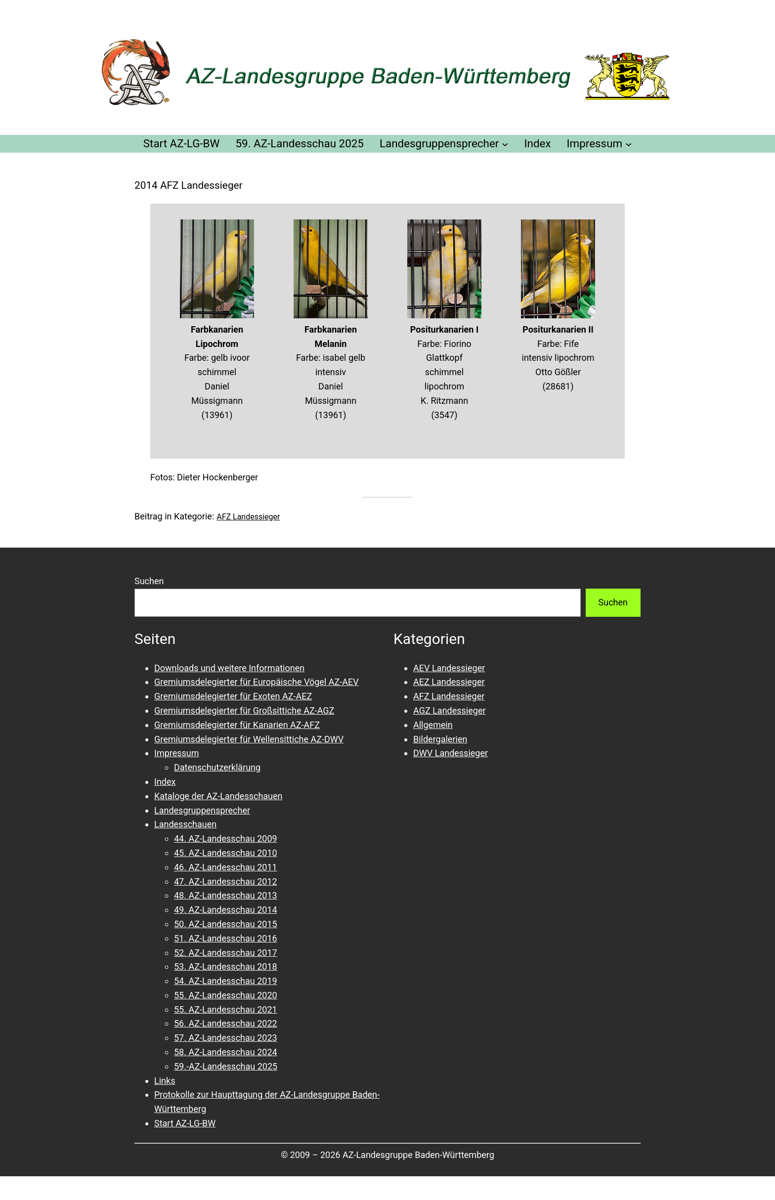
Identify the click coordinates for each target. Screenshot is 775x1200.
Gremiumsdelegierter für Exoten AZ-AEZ (233, 696)
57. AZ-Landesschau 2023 (225, 1037)
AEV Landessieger (449, 668)
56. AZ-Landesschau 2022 (225, 1023)
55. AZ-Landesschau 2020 (225, 995)
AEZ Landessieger (449, 682)
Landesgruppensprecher (202, 810)
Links (164, 1080)
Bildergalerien (440, 739)
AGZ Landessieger (449, 710)
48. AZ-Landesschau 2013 (225, 895)
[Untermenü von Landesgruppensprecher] (505, 143)
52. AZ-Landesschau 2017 (225, 952)
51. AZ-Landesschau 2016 (225, 938)
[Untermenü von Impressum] (628, 143)
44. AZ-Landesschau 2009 (225, 838)
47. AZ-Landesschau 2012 (225, 881)
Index (164, 781)
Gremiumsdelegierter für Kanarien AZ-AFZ (237, 725)
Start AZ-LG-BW (184, 1123)
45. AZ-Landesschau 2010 (225, 853)
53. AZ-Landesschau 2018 (225, 966)
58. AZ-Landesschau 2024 (225, 1052)
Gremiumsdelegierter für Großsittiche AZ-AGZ (244, 710)
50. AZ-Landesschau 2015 (225, 924)
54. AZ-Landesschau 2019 (225, 981)
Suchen (149, 581)
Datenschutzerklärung (217, 767)
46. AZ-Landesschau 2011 (225, 867)
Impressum (176, 753)
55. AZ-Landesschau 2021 (225, 1009)
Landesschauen (185, 824)
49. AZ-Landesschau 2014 (225, 909)
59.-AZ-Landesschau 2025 (225, 1066)
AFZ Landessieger (248, 516)
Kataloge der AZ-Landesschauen (218, 796)
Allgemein (433, 725)
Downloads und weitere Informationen (229, 668)
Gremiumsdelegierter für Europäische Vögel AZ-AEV (256, 682)
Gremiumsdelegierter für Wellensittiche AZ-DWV (249, 739)
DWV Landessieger (450, 753)
